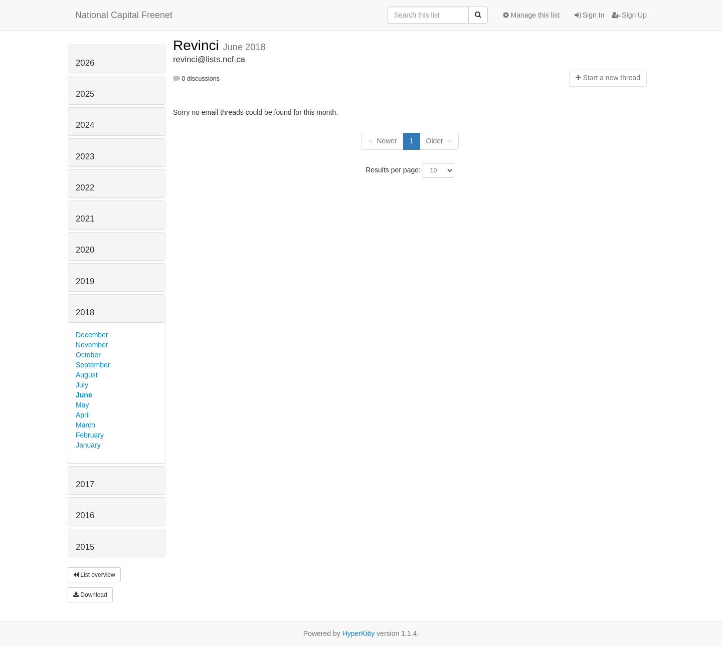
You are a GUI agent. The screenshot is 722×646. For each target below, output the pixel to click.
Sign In (589, 15)
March (85, 425)
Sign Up (629, 15)
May (82, 405)
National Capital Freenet (123, 15)
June (84, 395)
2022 (85, 187)
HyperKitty (358, 633)
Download (90, 594)
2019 (85, 281)
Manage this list (531, 15)
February (90, 435)
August (87, 375)
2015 (85, 547)
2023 (85, 156)
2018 (85, 312)
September (93, 365)
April (83, 415)
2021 (85, 219)
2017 (85, 484)
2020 (85, 250)
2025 (85, 94)
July (82, 385)
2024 (85, 125)
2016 (85, 515)
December (92, 335)
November (92, 345)
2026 (85, 63)
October (88, 355)
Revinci (198, 45)
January (88, 445)
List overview (94, 574)
